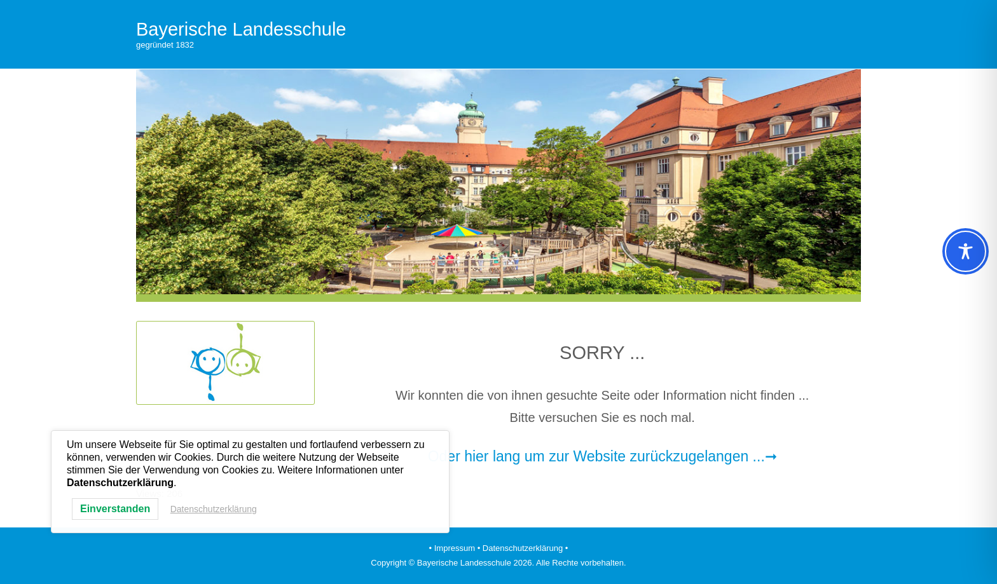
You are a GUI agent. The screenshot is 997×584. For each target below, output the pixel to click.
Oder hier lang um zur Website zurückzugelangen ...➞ (602, 456)
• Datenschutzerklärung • (523, 548)
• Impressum (452, 548)
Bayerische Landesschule (241, 29)
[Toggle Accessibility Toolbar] (965, 251)
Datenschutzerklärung (213, 509)
